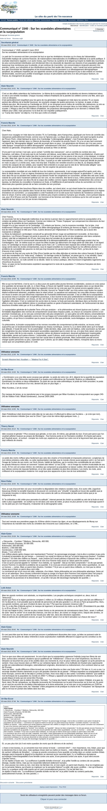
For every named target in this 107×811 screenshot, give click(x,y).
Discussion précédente (24, 782)
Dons (86, 20)
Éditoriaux (63, 20)
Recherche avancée (98, 31)
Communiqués (45, 20)
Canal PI (37, 20)
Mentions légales (49, 808)
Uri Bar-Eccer (7, 369)
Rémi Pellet (6, 481)
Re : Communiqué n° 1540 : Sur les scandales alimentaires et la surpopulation (46, 88)
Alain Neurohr (7, 86)
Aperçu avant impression (49, 787)
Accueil (3, 20)
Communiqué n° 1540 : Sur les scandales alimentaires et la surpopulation (44, 45)
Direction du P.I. (58, 808)
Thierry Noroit (7, 426)
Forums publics (12, 20)
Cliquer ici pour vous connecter (53, 799)
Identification (84, 25)
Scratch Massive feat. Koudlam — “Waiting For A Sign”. (25, 359)
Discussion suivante (7, 782)
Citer (102, 79)
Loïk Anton (6, 588)
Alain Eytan (6, 534)
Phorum (61, 807)
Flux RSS (62, 787)
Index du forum (5, 38)
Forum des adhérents (26, 20)
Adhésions (80, 20)
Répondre (95, 79)
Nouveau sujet (17, 38)
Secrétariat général (14, 35)
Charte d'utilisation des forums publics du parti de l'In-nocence (85, 24)
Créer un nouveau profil (98, 25)
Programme (55, 20)
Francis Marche (8, 123)
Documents (72, 20)
